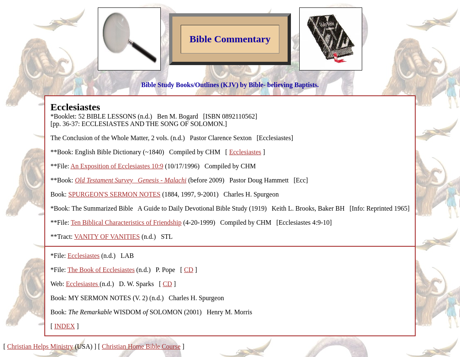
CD (188, 269)
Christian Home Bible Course (141, 346)
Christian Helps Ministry (40, 346)
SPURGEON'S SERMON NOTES (114, 194)
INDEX (64, 326)
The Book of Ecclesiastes (101, 269)
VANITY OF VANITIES (107, 236)
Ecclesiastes (245, 151)
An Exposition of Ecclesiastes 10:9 (116, 166)
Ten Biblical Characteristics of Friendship (126, 222)
